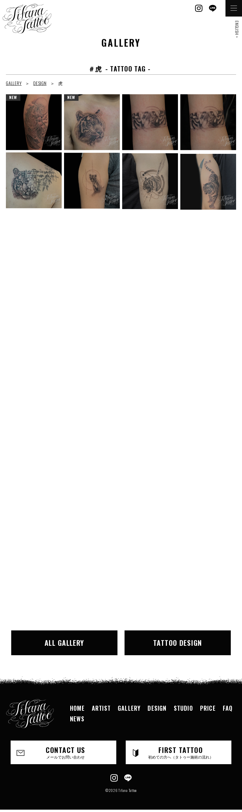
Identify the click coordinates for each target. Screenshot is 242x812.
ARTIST (101, 708)
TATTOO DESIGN (177, 642)
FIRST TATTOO (180, 752)
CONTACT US (65, 752)
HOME (77, 708)
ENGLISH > (237, 29)
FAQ (228, 708)
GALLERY (14, 83)
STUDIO (183, 708)
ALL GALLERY (64, 642)
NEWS (77, 718)
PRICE (208, 708)
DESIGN (40, 83)
